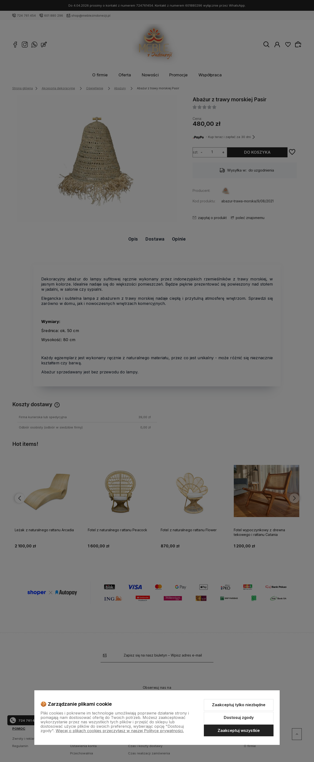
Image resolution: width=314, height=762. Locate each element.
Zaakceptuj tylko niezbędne (238, 704)
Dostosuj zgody (239, 717)
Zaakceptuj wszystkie (239, 730)
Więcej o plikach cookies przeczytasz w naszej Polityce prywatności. (120, 730)
